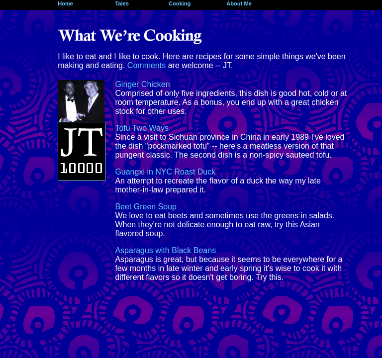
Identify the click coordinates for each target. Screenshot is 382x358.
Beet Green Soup (146, 206)
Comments (146, 65)
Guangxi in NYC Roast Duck (165, 172)
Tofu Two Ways (142, 128)
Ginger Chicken (142, 84)
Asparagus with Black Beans (165, 250)
